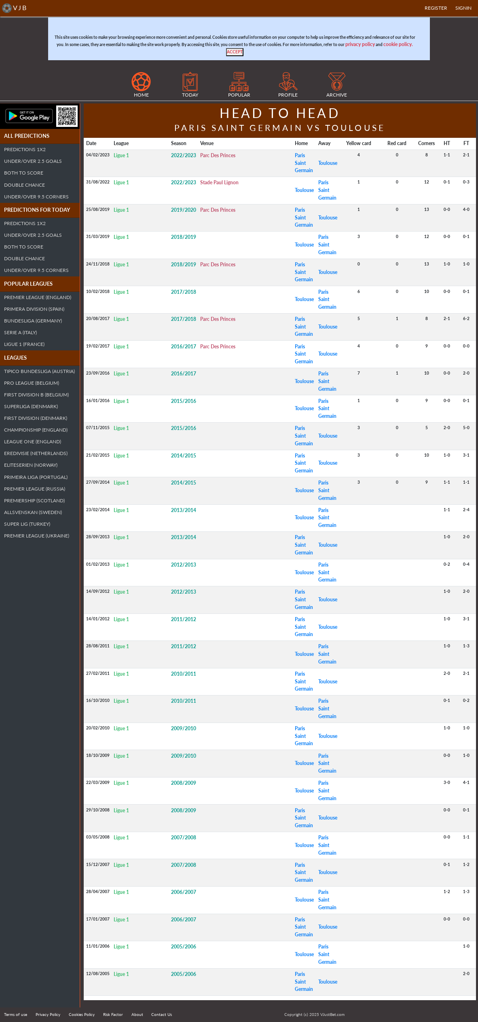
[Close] (234, 52)
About (137, 1014)
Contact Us (161, 1014)
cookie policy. (398, 44)
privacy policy (360, 44)
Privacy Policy (48, 1014)
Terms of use (15, 1014)
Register (436, 8)
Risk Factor (113, 1014)
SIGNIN (463, 8)
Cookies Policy (82, 1014)
